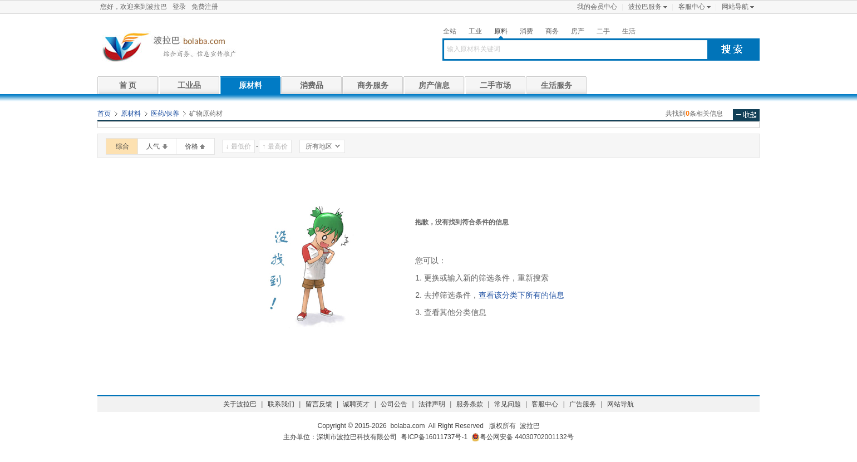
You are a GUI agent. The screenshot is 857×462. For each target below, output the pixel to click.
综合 (122, 146)
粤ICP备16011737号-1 (434, 437)
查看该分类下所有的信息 (521, 295)
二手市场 (495, 85)
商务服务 (372, 85)
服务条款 (469, 404)
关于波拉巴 (240, 404)
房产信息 (434, 85)
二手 (603, 31)
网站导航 (735, 7)
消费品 (311, 85)
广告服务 (582, 404)
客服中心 (691, 7)
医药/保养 (165, 113)
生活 (629, 31)
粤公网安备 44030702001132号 (522, 437)
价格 (191, 146)
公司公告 (394, 404)
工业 (475, 31)
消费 (526, 31)
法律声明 (431, 404)
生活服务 (556, 85)
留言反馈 (319, 404)
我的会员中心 (597, 7)
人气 (153, 146)
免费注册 (204, 7)
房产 (577, 31)
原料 (501, 31)
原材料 (250, 85)
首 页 (128, 85)
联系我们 (281, 404)
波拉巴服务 (645, 7)
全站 (449, 31)
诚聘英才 (356, 404)
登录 (179, 7)
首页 (104, 113)
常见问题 (507, 404)
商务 (552, 31)
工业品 (189, 85)
